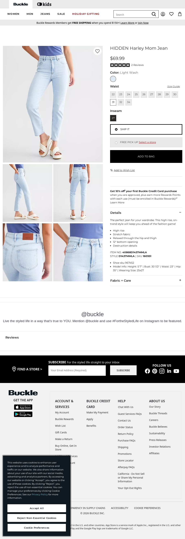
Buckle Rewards (64, 419)
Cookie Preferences (147, 508)
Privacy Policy (40, 494)
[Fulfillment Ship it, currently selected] (116, 129)
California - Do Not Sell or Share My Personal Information (131, 477)
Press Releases (157, 440)
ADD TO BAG (146, 156)
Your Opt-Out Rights (130, 488)
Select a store (147, 142)
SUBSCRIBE (123, 370)
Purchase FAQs (126, 440)
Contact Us (124, 420)
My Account (62, 412)
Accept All (37, 508)
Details (146, 213)
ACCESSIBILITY (119, 508)
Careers (153, 420)
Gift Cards (61, 432)
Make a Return (63, 439)
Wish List (60, 425)
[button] (13, 14)
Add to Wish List (122, 170)
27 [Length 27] (113, 118)
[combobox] (131, 14)
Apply (89, 419)
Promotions (125, 453)
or (129, 22)
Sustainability (157, 433)
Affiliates (154, 453)
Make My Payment (97, 412)
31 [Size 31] (113, 102)
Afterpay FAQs (126, 467)
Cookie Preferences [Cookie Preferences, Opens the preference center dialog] (36, 527)
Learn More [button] (117, 202)
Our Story (154, 406)
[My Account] (163, 14)
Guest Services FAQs (130, 414)
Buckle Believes (158, 426)
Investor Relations (160, 446)
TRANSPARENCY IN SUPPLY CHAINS (84, 508)
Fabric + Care (146, 280)
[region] (37, 495)
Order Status (125, 427)
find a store (29, 369)
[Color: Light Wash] (113, 79)
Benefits (91, 425)
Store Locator (126, 460)
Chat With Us (125, 407)
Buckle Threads (158, 413)
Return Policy (125, 434)
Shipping (123, 447)
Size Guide (173, 86)
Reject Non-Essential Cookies (36, 518)
